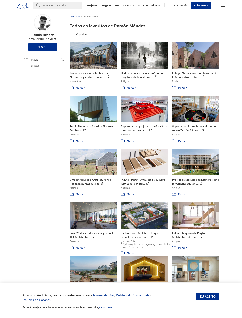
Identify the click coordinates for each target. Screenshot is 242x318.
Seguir (42, 47)
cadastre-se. (106, 307)
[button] (79, 34)
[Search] (62, 5)
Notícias (143, 5)
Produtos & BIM (124, 5)
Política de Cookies (37, 300)
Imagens (105, 5)
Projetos (91, 5)
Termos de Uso (103, 295)
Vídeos (155, 5)
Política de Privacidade (133, 295)
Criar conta (201, 5)
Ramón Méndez (42, 35)
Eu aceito (208, 296)
